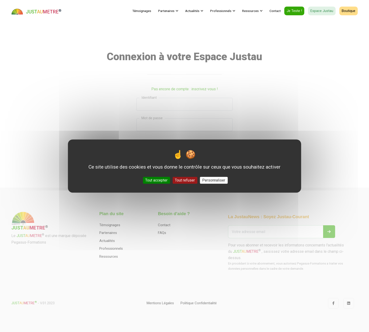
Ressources (250, 11)
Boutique (348, 11)
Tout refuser (185, 180)
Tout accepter (156, 180)
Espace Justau (321, 11)
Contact (275, 11)
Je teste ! (294, 11)
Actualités (192, 11)
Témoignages (141, 11)
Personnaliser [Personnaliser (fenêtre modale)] (213, 180)
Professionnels (220, 11)
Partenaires (166, 11)
